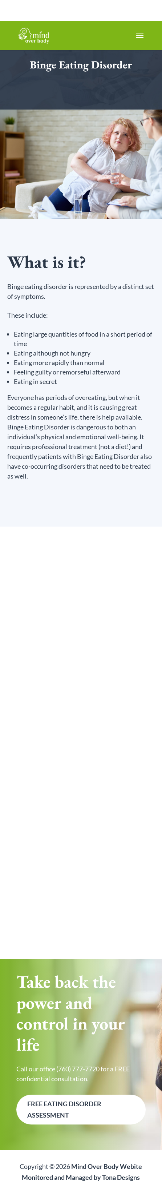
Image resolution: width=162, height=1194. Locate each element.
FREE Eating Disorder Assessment (64, 1109)
